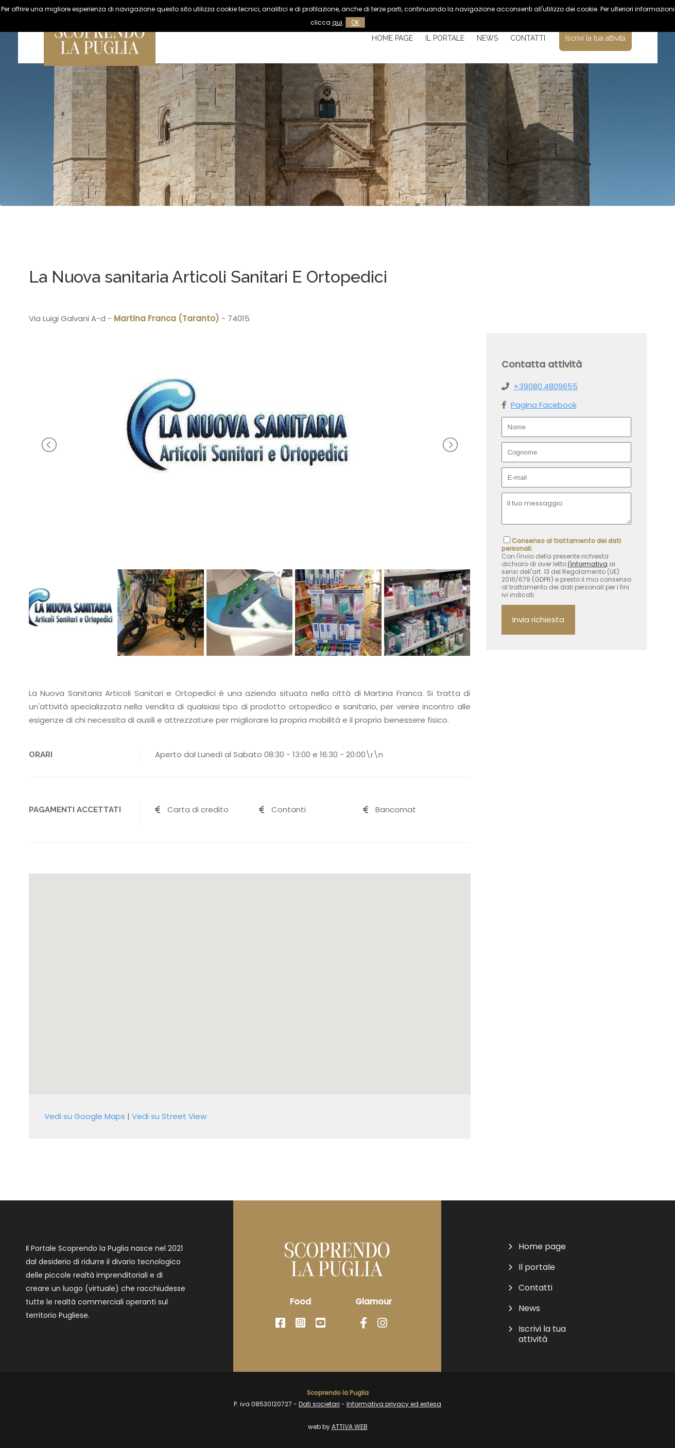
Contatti (527, 38)
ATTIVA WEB (350, 1426)
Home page (392, 38)
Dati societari (319, 1404)
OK (355, 22)
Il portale (444, 38)
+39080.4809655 (546, 386)
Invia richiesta (538, 619)
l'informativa (588, 564)
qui (337, 22)
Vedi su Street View (169, 1116)
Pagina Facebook (544, 404)
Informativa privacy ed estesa (394, 1404)
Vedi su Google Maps (84, 1116)
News (487, 38)
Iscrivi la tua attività (595, 38)
